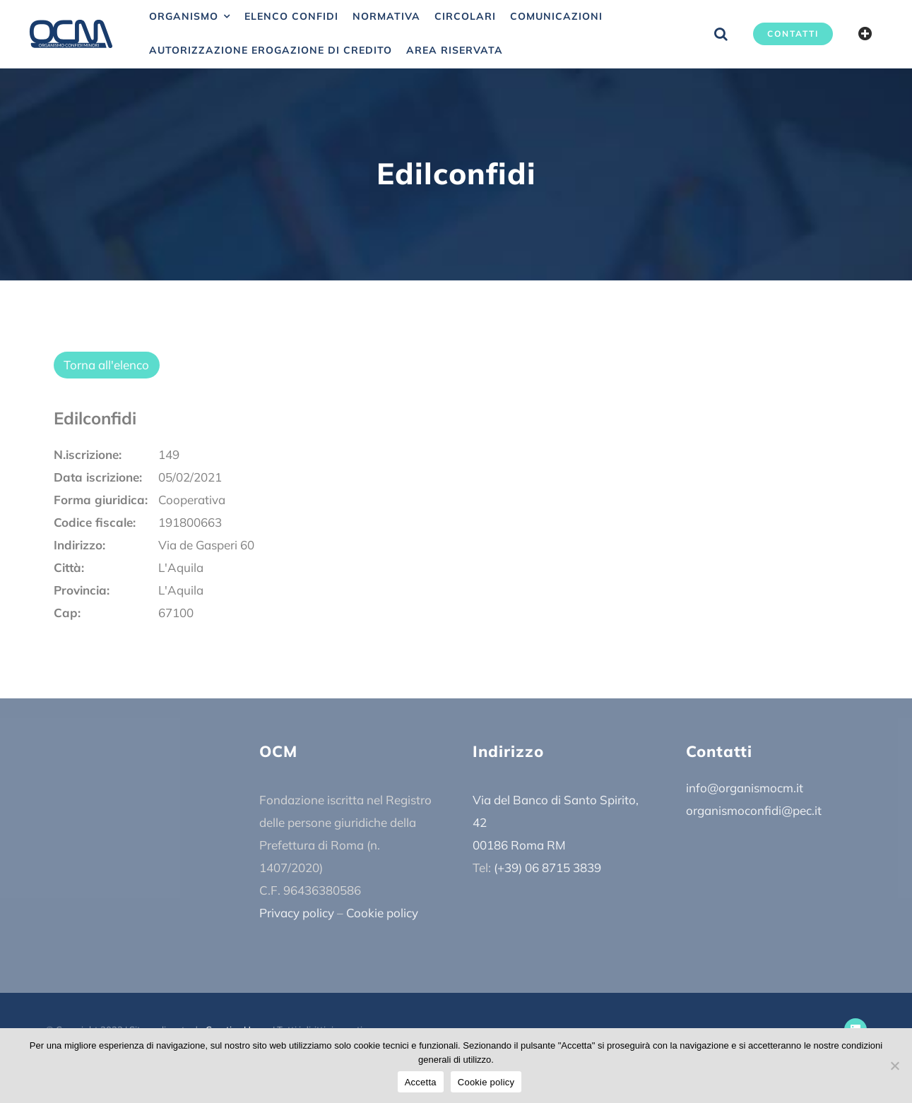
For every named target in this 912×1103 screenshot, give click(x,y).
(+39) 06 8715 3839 (547, 867)
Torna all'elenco (106, 364)
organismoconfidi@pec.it (754, 810)
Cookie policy (382, 912)
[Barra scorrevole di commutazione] (865, 33)
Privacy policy (296, 912)
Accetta (421, 1082)
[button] (721, 33)
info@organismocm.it (744, 787)
